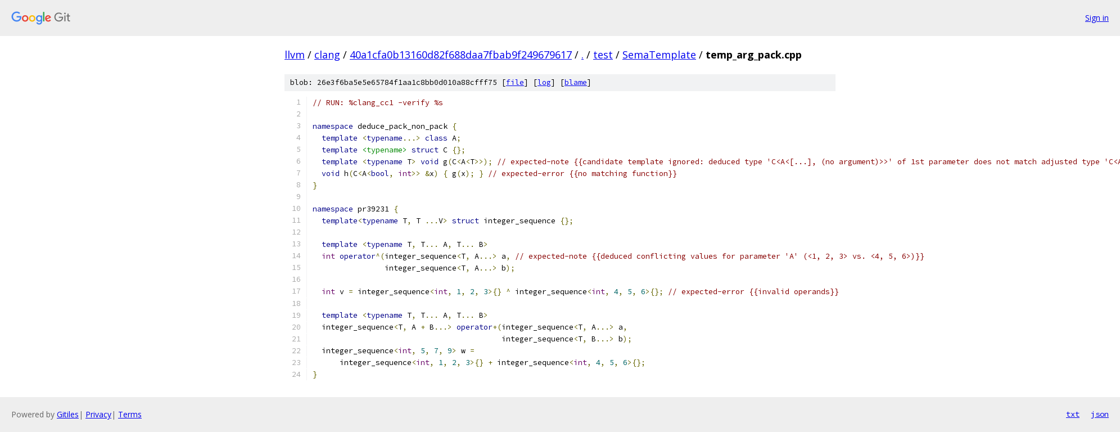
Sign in (1097, 17)
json (1100, 414)
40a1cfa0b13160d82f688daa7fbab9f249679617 (461, 54)
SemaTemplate (659, 54)
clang (327, 54)
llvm (294, 54)
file (515, 82)
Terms (130, 414)
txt (1073, 414)
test (603, 54)
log (544, 82)
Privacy (98, 414)
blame (575, 82)
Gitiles (68, 414)
